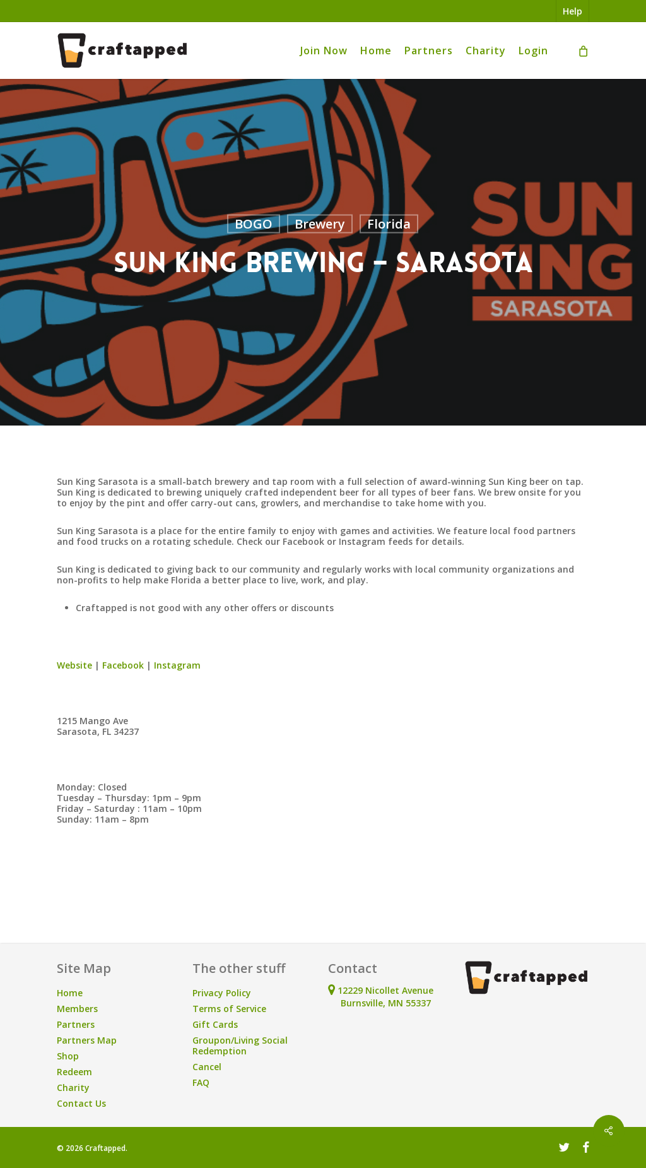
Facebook (123, 665)
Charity (73, 1087)
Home (70, 992)
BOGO (254, 223)
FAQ (200, 1082)
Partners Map (87, 1040)
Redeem (74, 1071)
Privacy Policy (221, 992)
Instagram (177, 665)
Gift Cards (215, 1024)
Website (74, 665)
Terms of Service (229, 1008)
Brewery (320, 223)
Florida (389, 223)
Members (77, 1008)
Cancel (206, 1066)
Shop (68, 1056)
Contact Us (81, 1103)
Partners (76, 1024)
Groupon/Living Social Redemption (240, 1045)
